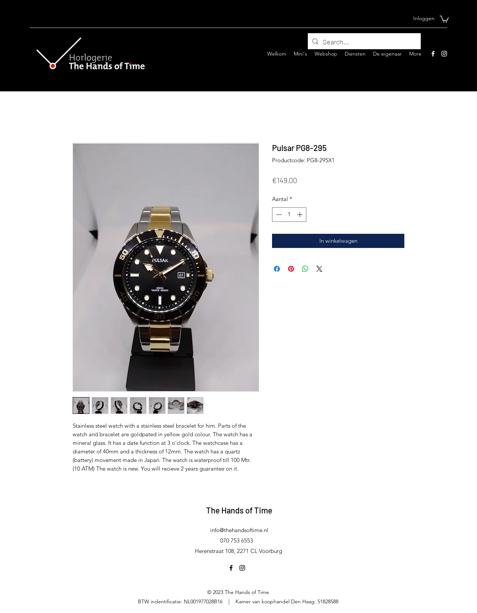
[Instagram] (444, 53)
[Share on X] (319, 268)
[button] (444, 18)
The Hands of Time (239, 510)
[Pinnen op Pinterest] (291, 268)
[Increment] (301, 214)
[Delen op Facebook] (276, 268)
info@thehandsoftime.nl (239, 530)
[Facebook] (433, 53)
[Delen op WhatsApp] (305, 268)
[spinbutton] (289, 214)
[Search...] (364, 42)
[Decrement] (278, 214)
